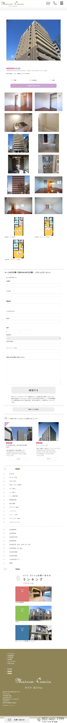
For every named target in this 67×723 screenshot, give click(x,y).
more (18, 463)
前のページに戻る (33, 414)
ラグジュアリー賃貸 (14, 523)
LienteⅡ (17, 626)
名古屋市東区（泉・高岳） (16, 552)
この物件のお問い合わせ (33, 85)
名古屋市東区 (12, 538)
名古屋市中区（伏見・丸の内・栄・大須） (16, 70)
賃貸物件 (17, 473)
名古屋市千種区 (13, 556)
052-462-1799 (7, 700)
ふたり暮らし (12, 497)
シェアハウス (12, 515)
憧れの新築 (12, 508)
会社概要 (9, 663)
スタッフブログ (11, 665)
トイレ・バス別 (43, 70)
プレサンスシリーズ (14, 526)
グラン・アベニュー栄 (42, 449)
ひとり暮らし (12, 493)
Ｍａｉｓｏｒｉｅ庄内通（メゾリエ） (25, 645)
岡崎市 (11, 567)
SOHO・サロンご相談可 (15, 489)
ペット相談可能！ (40, 458)
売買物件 (17, 573)
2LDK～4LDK (14, 458)
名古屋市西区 (12, 545)
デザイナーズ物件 (22, 458)
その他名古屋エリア (14, 564)
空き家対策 (10, 661)
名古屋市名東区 (13, 560)
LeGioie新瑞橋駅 (19, 607)
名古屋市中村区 (13, 541)
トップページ (10, 658)
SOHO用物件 (10, 660)
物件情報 (9, 673)
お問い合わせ (10, 667)
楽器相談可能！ (13, 504)
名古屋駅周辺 (12, 534)
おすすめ (29, 70)
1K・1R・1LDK (35, 70)
